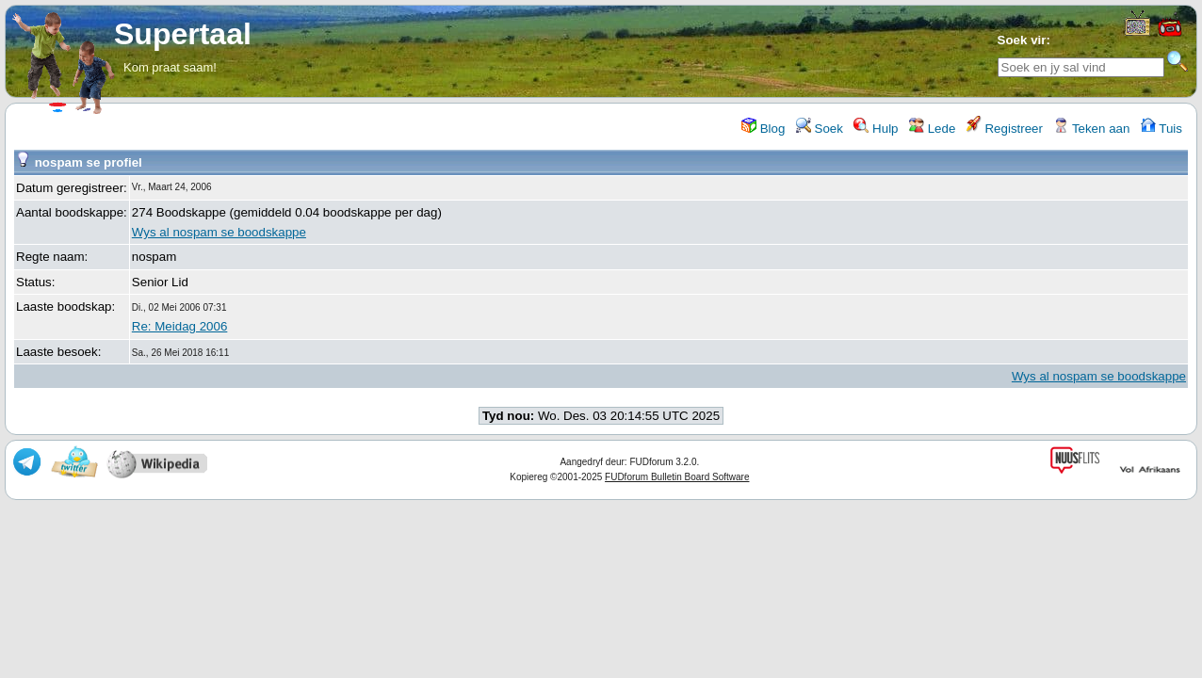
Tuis (1161, 128)
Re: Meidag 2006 (180, 326)
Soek (819, 128)
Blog (763, 128)
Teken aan (1091, 128)
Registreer (1004, 128)
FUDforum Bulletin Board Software (677, 477)
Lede (932, 128)
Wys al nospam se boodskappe (219, 232)
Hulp (875, 128)
